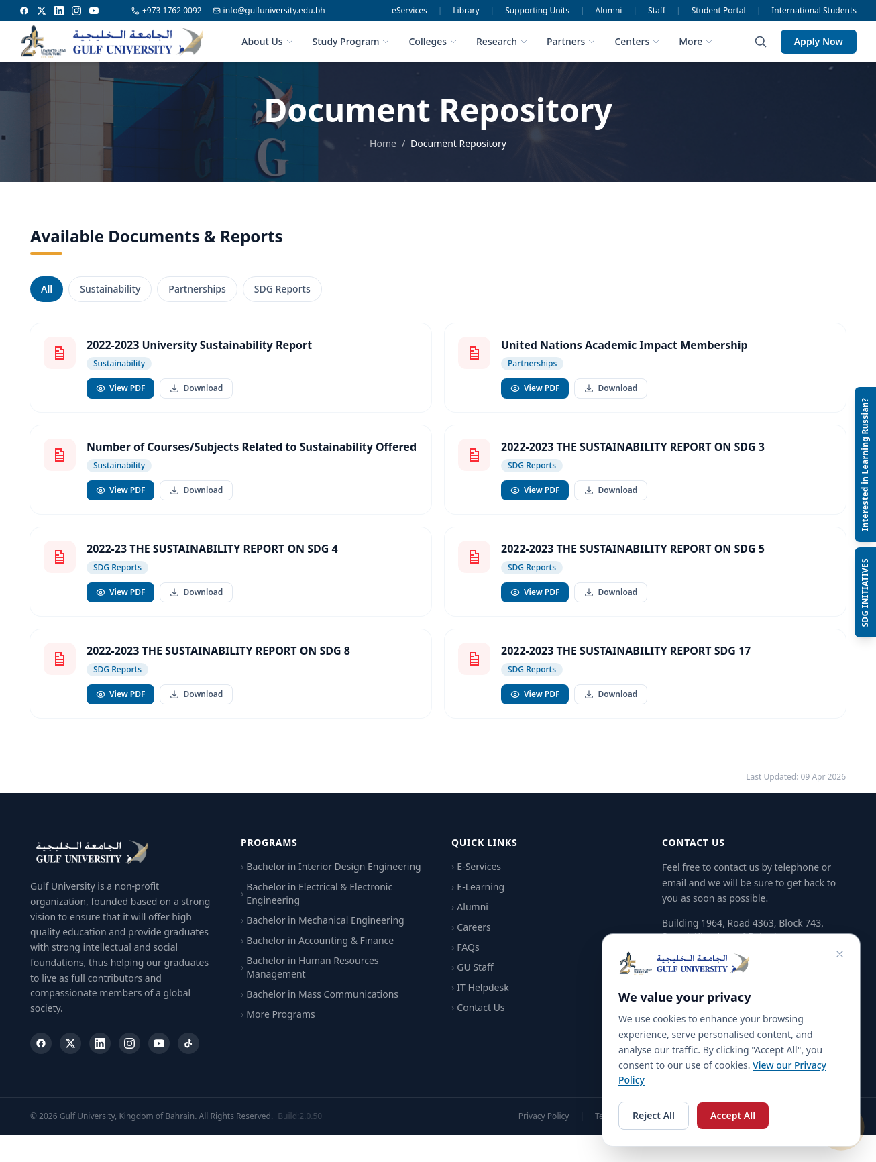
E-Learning (477, 902)
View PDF (120, 388)
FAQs (465, 962)
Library (466, 10)
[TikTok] (188, 1058)
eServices (409, 10)
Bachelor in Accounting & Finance (317, 956)
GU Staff (472, 983)
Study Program (351, 41)
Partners (571, 41)
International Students (814, 10)
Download (196, 388)
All (46, 289)
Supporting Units (537, 10)
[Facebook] (24, 10)
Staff (656, 10)
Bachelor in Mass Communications (319, 1009)
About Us (267, 41)
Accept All (732, 1115)
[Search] (761, 42)
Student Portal (719, 10)
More (696, 41)
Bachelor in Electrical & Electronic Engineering (316, 909)
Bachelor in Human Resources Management (310, 982)
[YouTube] (94, 10)
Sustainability (110, 289)
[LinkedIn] (59, 10)
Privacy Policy (543, 1131)
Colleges (432, 41)
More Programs (278, 1030)
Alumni (609, 10)
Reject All (654, 1115)
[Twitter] (41, 10)
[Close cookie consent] (839, 954)
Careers (471, 942)
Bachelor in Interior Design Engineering (331, 882)
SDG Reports (282, 289)
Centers (637, 41)
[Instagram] (76, 10)
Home (383, 143)
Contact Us (478, 1023)
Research (502, 41)
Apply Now (818, 41)
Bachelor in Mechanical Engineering (322, 936)
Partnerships (196, 289)
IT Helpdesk (480, 1003)
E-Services (476, 882)
